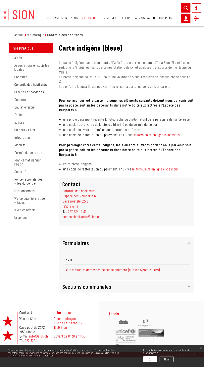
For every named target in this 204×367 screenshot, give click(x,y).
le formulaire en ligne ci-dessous (156, 135)
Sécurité (20, 171)
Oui (150, 359)
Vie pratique (90, 18)
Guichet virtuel (24, 130)
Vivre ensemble (25, 210)
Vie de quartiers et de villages (29, 200)
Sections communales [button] (86, 296)
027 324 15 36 (77, 211)
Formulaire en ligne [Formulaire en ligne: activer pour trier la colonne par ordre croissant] (173, 259)
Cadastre (20, 77)
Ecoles (19, 115)
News (74, 18)
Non (166, 359)
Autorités (165, 18)
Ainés (18, 58)
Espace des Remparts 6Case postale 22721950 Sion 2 (79, 201)
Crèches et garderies (29, 92)
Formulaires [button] (75, 243)
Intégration (22, 137)
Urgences (20, 217)
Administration (145, 18)
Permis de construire (29, 152)
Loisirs (126, 18)
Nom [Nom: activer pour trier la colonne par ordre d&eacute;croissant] (69, 259)
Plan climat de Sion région (27, 162)
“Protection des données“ (41, 355)
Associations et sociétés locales (31, 67)
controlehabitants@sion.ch (82, 216)
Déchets (20, 99)
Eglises (19, 122)
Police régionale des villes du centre (28, 181)
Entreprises (110, 18)
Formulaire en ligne (176, 274)
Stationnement (24, 191)
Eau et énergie (24, 107)
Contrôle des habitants (33, 84)
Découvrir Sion (57, 18)
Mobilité (20, 145)
